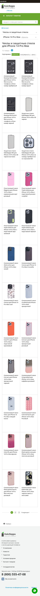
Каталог (5, 28)
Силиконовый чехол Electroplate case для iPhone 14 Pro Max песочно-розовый (29, 453)
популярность (25, 54)
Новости (6, 551)
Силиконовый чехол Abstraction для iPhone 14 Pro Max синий (11, 266)
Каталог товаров (11, 16)
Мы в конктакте (9, 579)
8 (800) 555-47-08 (14, 574)
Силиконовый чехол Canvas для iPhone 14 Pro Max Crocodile (29, 265)
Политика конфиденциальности (16, 587)
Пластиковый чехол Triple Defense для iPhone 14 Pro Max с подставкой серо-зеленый (11, 229)
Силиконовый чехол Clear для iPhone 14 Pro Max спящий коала (11, 416)
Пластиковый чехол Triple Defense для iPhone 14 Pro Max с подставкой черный (29, 229)
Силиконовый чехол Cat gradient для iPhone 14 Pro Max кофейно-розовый (29, 378)
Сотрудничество (9, 567)
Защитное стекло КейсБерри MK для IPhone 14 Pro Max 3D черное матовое (11, 154)
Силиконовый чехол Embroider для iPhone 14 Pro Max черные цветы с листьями (29, 491)
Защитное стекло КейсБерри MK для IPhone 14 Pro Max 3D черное (29, 116)
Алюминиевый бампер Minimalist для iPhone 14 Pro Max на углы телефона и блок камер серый (28, 81)
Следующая (25, 512)
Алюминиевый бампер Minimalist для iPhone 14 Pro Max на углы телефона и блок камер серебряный (10, 81)
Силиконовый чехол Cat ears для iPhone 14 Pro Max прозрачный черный (11, 379)
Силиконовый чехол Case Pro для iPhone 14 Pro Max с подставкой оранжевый (11, 342)
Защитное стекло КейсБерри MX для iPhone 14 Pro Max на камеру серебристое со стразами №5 (29, 155)
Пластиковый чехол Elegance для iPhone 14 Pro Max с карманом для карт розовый (11, 192)
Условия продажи (9, 558)
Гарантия (6, 555)
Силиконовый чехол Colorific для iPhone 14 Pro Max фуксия (11, 452)
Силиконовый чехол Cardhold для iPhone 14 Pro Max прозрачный (29, 303)
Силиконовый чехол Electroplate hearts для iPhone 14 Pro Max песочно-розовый (11, 491)
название (15, 54)
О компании (7, 548)
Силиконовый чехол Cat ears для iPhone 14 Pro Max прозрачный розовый (29, 342)
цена (33, 54)
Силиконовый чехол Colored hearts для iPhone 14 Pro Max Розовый (29, 416)
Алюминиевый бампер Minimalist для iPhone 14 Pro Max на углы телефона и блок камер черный (10, 118)
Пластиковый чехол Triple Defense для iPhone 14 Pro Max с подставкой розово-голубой (29, 192)
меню (3, 1)
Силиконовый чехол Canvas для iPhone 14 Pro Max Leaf (11, 302)
